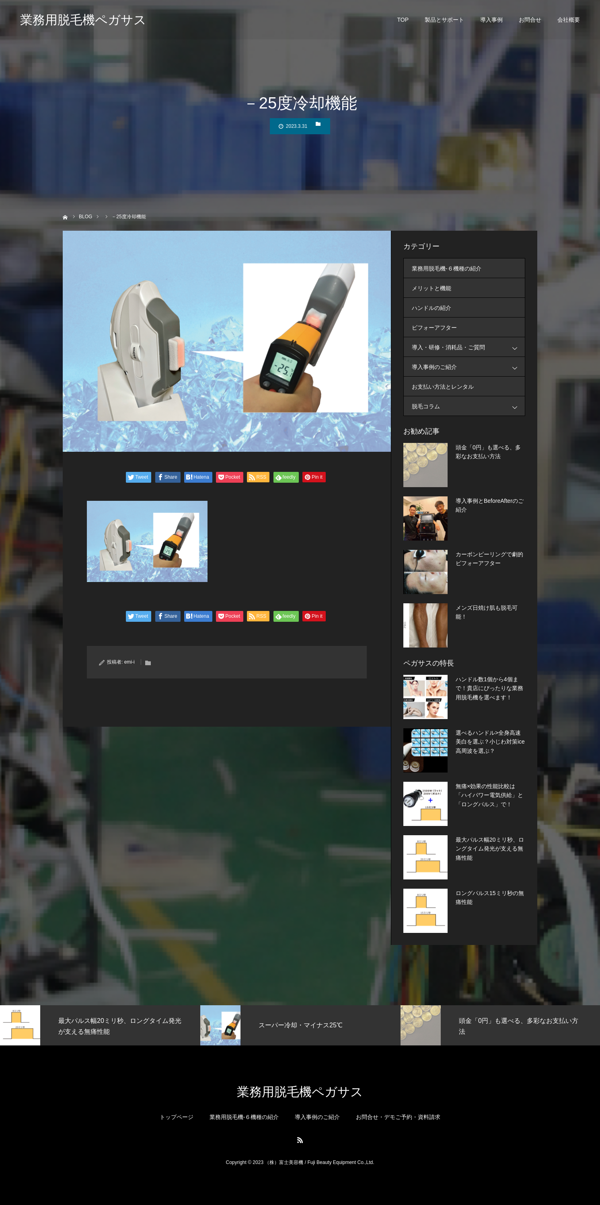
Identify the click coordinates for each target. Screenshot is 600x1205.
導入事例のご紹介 (468, 367)
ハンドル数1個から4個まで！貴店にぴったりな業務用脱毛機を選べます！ (489, 688)
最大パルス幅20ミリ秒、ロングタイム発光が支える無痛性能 (490, 848)
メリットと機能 (431, 288)
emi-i (129, 662)
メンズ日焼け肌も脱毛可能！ (487, 612)
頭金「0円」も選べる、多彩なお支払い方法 (488, 451)
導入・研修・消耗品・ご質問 (468, 347)
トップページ (176, 1117)
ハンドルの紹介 (431, 308)
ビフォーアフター (434, 327)
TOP (403, 20)
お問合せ (530, 20)
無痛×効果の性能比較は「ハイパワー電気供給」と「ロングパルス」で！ (489, 795)
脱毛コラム (468, 406)
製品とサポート (444, 20)
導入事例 (491, 20)
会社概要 (568, 20)
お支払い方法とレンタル (443, 386)
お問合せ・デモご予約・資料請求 (398, 1117)
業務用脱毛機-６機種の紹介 (446, 268)
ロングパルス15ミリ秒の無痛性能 (490, 897)
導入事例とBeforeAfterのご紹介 (490, 505)
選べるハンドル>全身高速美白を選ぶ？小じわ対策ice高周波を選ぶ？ (490, 742)
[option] (100, 1025)
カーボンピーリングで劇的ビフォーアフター (489, 558)
